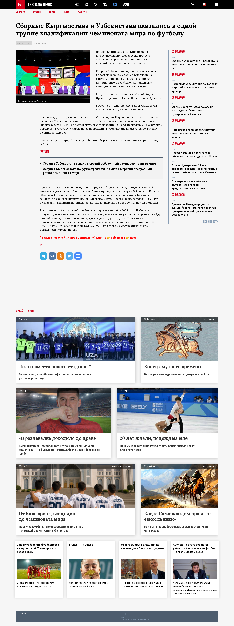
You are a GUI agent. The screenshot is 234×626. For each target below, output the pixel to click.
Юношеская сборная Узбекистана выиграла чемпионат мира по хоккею (193, 133)
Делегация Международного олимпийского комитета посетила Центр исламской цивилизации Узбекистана (194, 209)
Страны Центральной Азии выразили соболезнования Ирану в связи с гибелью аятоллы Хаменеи (194, 168)
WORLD (127, 4)
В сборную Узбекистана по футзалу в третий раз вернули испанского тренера (194, 87)
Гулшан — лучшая (82, 549)
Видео (53, 12)
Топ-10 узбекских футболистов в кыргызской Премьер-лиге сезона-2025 (37, 553)
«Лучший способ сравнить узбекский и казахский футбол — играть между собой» (192, 555)
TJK (96, 4)
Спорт (37, 43)
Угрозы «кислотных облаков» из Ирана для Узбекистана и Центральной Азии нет (192, 110)
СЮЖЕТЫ (84, 12)
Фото (68, 12)
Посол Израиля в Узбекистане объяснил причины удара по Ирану (194, 154)
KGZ (86, 4)
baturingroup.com (139, 623)
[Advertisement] (117, 292)
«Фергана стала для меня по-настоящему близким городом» (142, 553)
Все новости (210, 221)
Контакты (23, 617)
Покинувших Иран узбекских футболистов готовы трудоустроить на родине (190, 184)
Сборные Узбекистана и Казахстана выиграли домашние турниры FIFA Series (195, 64)
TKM (106, 4)
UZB (116, 4)
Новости (21, 12)
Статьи (38, 12)
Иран (44, 43)
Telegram (117, 242)
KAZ (77, 4)
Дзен (133, 242)
